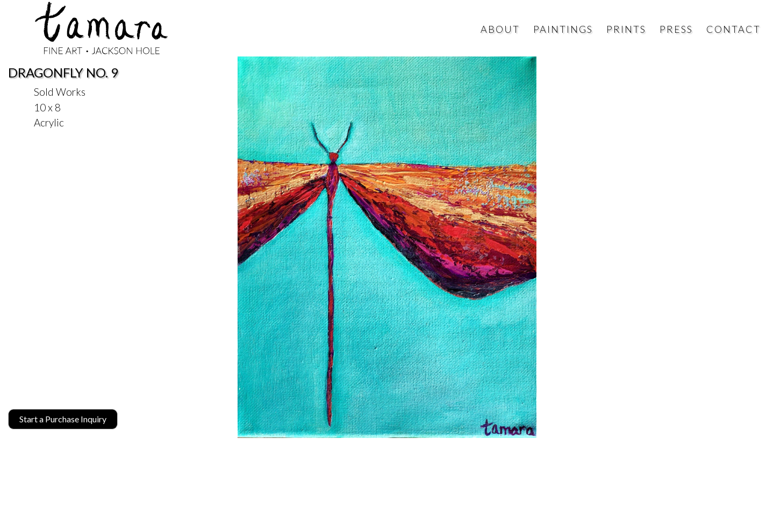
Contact (733, 29)
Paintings (563, 29)
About (500, 29)
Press (676, 29)
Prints (626, 29)
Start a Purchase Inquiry (62, 419)
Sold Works (59, 92)
